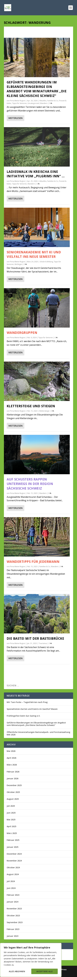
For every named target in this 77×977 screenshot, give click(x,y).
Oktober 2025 (13, 792)
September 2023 (14, 922)
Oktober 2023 (13, 915)
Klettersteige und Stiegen (31, 406)
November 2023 (14, 908)
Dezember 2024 (14, 853)
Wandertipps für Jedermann (33, 561)
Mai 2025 (11, 819)
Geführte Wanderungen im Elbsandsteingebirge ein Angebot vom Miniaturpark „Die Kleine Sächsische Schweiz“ (37, 89)
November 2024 (14, 860)
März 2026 (12, 764)
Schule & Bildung (46, 261)
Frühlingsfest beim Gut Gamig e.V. (23, 715)
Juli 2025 (11, 806)
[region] (30, 960)
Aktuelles (42, 100)
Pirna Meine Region (17, 100)
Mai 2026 (11, 751)
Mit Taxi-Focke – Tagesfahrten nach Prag (27, 702)
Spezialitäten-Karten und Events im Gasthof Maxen (32, 709)
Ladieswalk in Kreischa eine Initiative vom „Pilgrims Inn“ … (36, 173)
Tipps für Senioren (19, 103)
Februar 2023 (13, 929)
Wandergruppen (22, 332)
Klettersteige (44, 411)
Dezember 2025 (14, 785)
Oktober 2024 (13, 867)
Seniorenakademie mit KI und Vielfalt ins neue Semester (34, 254)
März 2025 (12, 833)
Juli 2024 (11, 881)
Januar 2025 (12, 847)
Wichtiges (18, 264)
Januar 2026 (12, 778)
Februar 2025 (13, 840)
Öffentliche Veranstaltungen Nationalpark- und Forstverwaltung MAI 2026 (38, 733)
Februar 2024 (13, 895)
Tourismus (43, 643)
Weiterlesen (15, 118)
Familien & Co (52, 100)
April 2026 (11, 758)
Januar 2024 (12, 901)
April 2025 (11, 826)
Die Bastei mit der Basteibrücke (35, 638)
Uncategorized (33, 103)
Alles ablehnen (17, 971)
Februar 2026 (13, 771)
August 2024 (13, 874)
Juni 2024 (11, 888)
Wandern (43, 103)
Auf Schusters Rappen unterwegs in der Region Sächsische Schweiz (30, 483)
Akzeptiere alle (44, 971)
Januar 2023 (12, 936)
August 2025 (13, 799)
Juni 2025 (11, 812)
